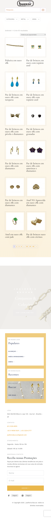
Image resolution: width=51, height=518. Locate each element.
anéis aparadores (16, 356)
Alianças (12, 351)
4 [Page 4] (21, 246)
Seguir (15, 495)
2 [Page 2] (16, 246)
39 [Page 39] (30, 246)
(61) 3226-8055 (12, 426)
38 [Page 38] (27, 246)
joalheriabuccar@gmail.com (17, 435)
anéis (10, 362)
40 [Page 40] (33, 246)
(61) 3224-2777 (26, 431)
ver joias (12, 395)
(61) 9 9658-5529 (13, 431)
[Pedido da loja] (33, 34)
